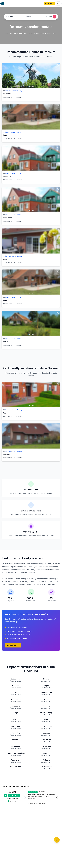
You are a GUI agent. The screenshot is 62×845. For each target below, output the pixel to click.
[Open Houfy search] (54, 16)
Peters (5, 135)
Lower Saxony (17, 91)
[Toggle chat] (57, 840)
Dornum (8, 91)
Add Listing (49, 3)
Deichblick (7, 454)
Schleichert (7, 176)
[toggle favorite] (58, 65)
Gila (4, 413)
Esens (7, 132)
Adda (5, 259)
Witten (5, 342)
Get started (13, 645)
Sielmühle (7, 94)
